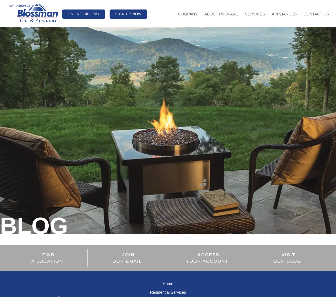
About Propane (221, 14)
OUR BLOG (287, 257)
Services (255, 14)
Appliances (284, 14)
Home (168, 284)
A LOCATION (47, 257)
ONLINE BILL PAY (84, 14)
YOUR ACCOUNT (207, 257)
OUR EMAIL (127, 257)
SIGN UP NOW (128, 14)
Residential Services (168, 292)
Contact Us (316, 14)
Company (188, 14)
